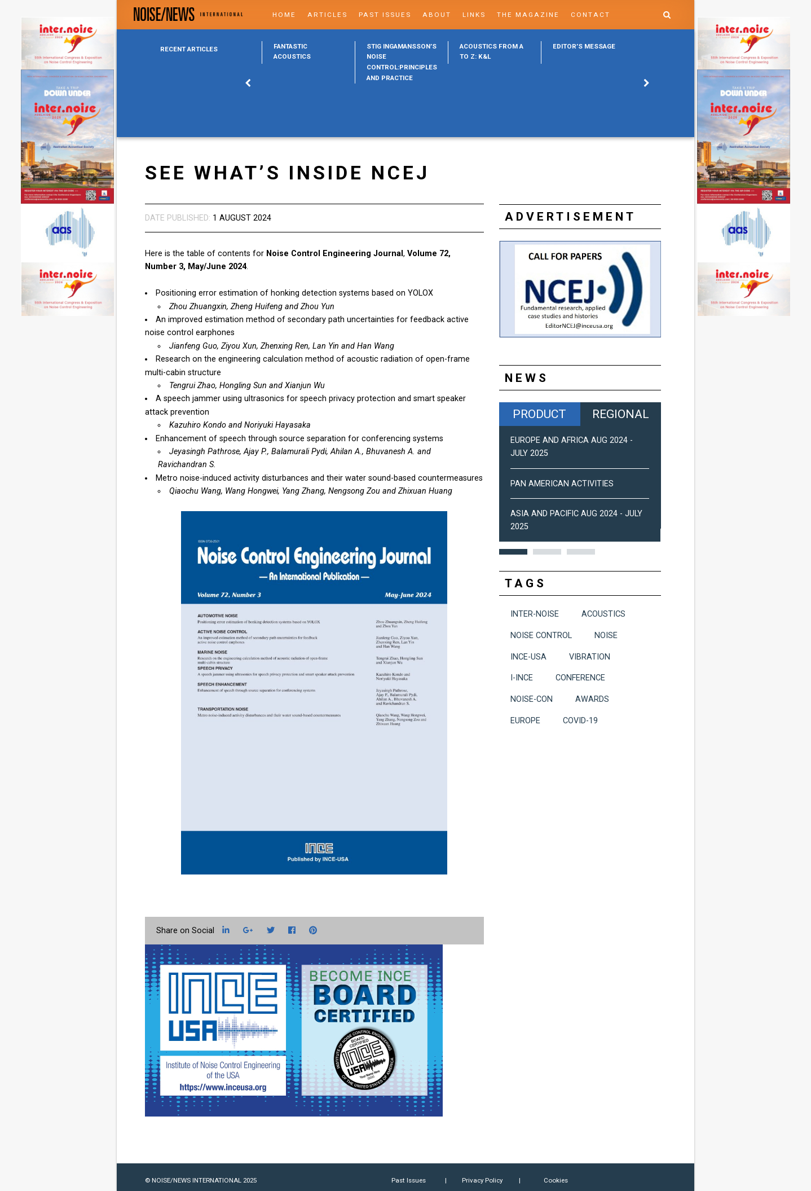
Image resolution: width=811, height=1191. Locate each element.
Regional (620, 414)
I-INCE (521, 678)
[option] (308, 52)
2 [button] (547, 552)
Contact (590, 15)
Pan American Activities (562, 484)
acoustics (603, 614)
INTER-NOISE (534, 614)
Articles (327, 15)
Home (284, 15)
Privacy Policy (482, 1180)
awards (592, 699)
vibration (589, 657)
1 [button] (513, 552)
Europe (525, 721)
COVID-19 (580, 721)
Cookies (556, 1180)
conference (580, 678)
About (436, 15)
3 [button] (581, 552)
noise (606, 635)
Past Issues (385, 15)
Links (474, 15)
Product (539, 414)
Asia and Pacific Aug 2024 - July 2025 (576, 520)
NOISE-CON (531, 699)
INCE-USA (528, 657)
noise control (541, 635)
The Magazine (528, 15)
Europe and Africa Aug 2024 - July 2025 (571, 447)
